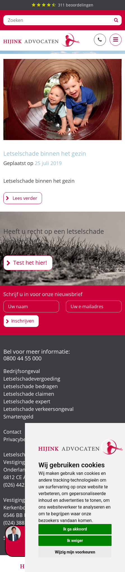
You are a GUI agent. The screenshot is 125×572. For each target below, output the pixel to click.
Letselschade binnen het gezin (44, 153)
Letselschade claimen (28, 393)
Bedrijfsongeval (21, 371)
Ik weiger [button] (75, 540)
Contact (12, 431)
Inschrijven (22, 321)
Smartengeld (18, 416)
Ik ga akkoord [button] (75, 529)
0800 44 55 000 (22, 358)
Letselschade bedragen (30, 386)
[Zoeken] (57, 20)
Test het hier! (30, 262)
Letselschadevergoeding (31, 378)
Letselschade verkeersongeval (38, 409)
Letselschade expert (26, 401)
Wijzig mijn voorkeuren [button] (75, 552)
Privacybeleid (19, 439)
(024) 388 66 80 (20, 522)
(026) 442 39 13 (20, 484)
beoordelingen (62, 5)
